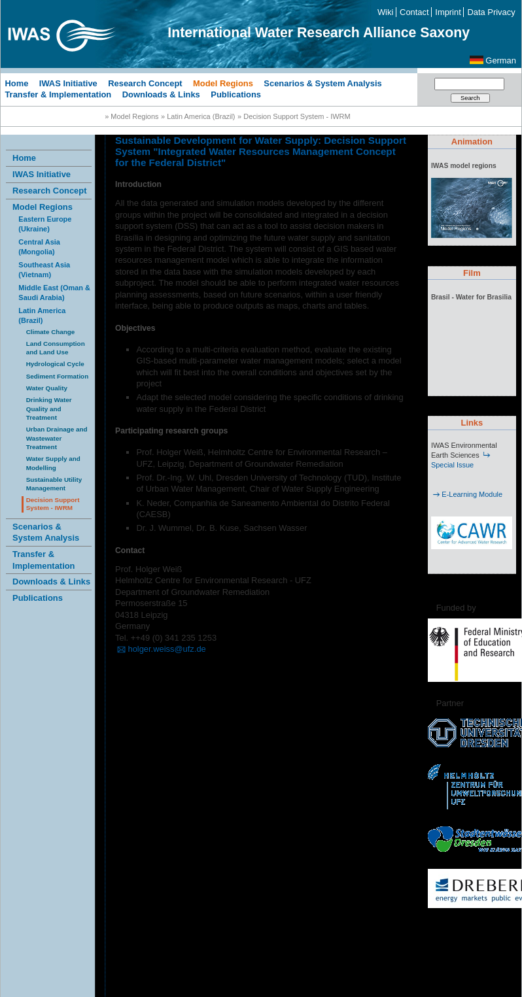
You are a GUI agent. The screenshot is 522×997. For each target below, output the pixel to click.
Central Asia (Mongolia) (39, 247)
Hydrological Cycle (55, 363)
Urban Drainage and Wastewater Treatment (57, 438)
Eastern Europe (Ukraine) (44, 224)
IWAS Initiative (68, 83)
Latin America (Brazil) (41, 315)
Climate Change (50, 331)
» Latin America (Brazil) (198, 116)
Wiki (385, 12)
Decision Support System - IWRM (53, 504)
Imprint (448, 12)
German (500, 60)
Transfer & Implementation (58, 94)
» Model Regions (131, 116)
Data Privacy (491, 12)
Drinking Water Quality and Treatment (49, 408)
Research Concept (145, 83)
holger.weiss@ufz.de (160, 649)
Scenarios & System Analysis (322, 83)
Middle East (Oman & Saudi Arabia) (54, 292)
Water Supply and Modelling (53, 463)
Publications (236, 94)
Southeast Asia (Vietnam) (44, 270)
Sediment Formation (57, 376)
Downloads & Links (161, 94)
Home (16, 83)
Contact (414, 12)
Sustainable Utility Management (54, 484)
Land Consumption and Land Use (55, 348)
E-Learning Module (466, 494)
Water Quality (46, 388)
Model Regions (223, 83)
